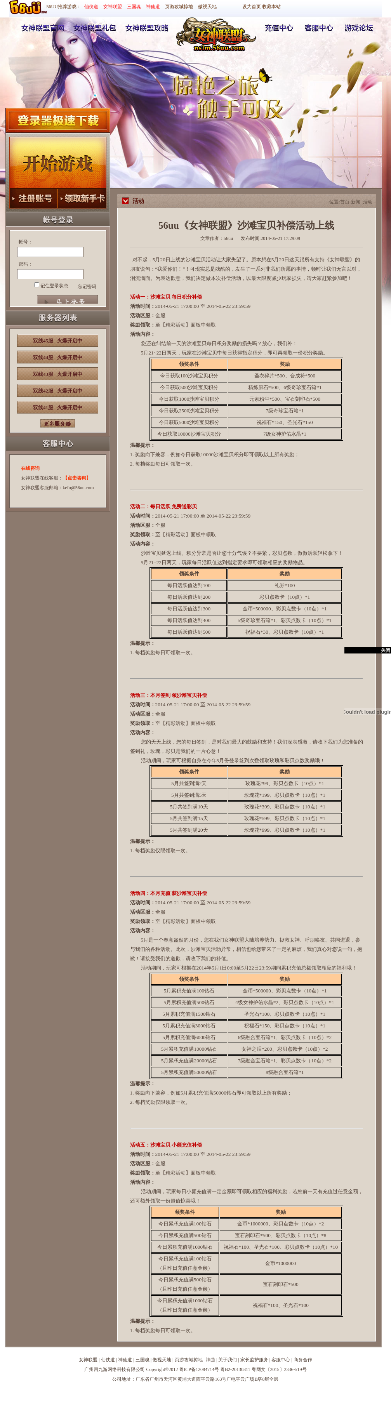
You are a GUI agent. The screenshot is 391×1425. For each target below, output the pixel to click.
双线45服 (57, 341)
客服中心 (280, 1359)
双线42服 (57, 391)
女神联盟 (112, 6)
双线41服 (57, 407)
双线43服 (57, 374)
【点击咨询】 (77, 478)
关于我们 (227, 1359)
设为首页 (251, 6)
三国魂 (134, 6)
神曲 (210, 1359)
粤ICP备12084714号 (199, 1369)
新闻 (355, 202)
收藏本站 (271, 6)
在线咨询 (30, 468)
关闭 (385, 650)
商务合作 (303, 1359)
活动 (367, 202)
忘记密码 (87, 286)
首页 (344, 202)
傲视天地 (207, 6)
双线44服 (57, 357)
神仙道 (153, 6)
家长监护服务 (254, 1359)
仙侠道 (91, 6)
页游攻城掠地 (179, 6)
